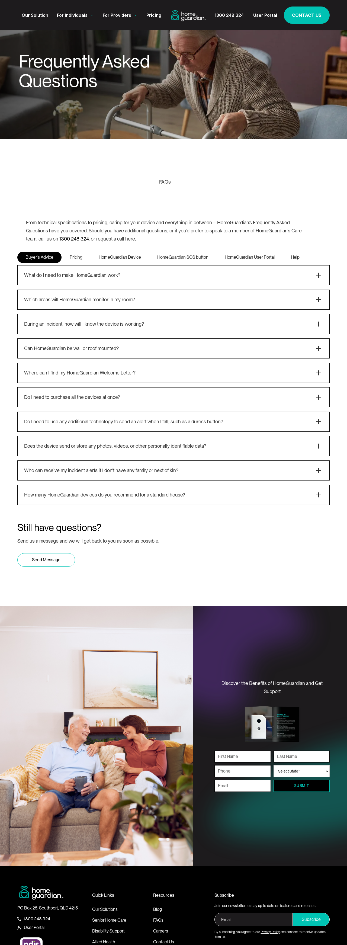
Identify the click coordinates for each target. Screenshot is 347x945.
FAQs (158, 920)
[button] (75, 15)
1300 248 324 (74, 239)
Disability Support (108, 931)
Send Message (46, 559)
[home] (189, 15)
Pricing (153, 15)
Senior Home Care (109, 920)
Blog (157, 909)
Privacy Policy (270, 932)
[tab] (39, 257)
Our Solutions (105, 909)
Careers (160, 931)
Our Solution (35, 15)
